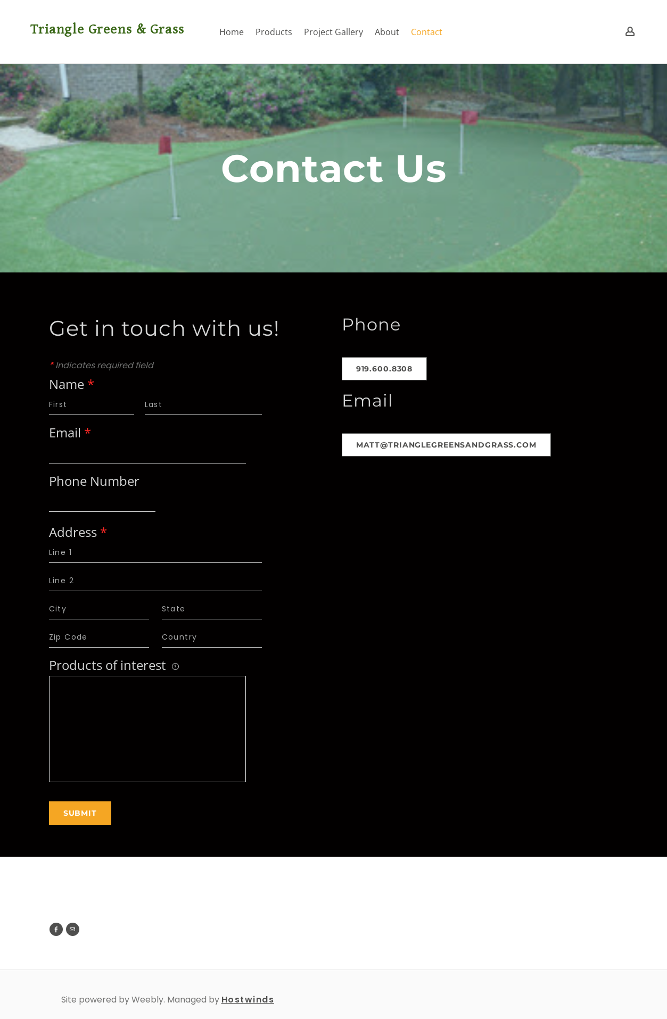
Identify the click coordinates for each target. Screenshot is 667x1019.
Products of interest (114, 666)
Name (71, 385)
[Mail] (72, 929)
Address (78, 533)
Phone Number (94, 482)
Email (70, 433)
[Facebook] (56, 929)
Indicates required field (101, 365)
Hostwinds (248, 999)
